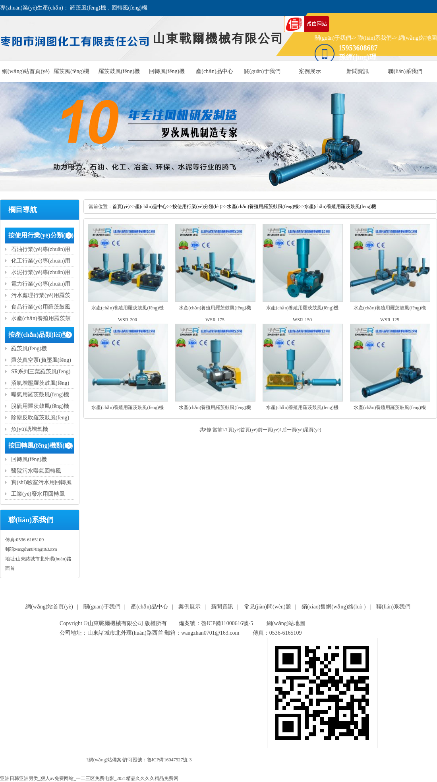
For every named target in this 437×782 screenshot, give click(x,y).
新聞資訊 (357, 71)
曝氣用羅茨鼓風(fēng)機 (40, 395)
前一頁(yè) (269, 430)
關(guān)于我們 (333, 38)
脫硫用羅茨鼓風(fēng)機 (40, 406)
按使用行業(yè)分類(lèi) (40, 235)
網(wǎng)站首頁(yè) (26, 71)
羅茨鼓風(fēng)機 (119, 71)
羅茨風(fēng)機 (71, 71)
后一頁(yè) (293, 430)
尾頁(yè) (312, 430)
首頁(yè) (121, 206)
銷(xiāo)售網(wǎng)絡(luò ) (334, 607)
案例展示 (310, 71)
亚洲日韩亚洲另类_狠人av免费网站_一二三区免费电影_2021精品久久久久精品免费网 (89, 778)
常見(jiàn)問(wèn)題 (267, 607)
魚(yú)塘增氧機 (29, 429)
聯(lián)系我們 (375, 38)
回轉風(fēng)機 (167, 71)
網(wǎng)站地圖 (417, 38)
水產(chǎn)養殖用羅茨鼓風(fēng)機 (263, 206)
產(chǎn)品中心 (214, 71)
